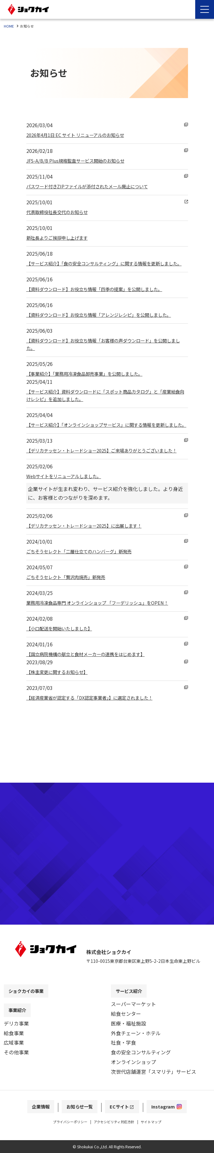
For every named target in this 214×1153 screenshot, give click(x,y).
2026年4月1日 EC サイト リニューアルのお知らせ (82, 134)
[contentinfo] (107, 1044)
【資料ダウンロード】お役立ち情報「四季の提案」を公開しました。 (104, 296)
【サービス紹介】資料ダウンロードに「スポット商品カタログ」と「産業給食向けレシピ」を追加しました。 (106, 410)
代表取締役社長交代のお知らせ (61, 212)
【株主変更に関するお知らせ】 (61, 702)
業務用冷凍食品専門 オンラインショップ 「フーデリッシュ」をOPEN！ (107, 632)
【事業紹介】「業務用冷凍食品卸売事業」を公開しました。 (92, 388)
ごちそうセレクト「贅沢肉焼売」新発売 (71, 607)
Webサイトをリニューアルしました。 (69, 506)
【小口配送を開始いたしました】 (64, 658)
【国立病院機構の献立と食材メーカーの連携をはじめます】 (94, 684)
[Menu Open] (204, 9)
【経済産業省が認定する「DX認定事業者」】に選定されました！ (98, 727)
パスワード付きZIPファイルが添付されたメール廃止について (95, 186)
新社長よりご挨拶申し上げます (61, 237)
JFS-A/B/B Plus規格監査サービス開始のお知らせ (81, 160)
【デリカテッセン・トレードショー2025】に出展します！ (92, 555)
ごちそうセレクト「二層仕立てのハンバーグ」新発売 (86, 581)
